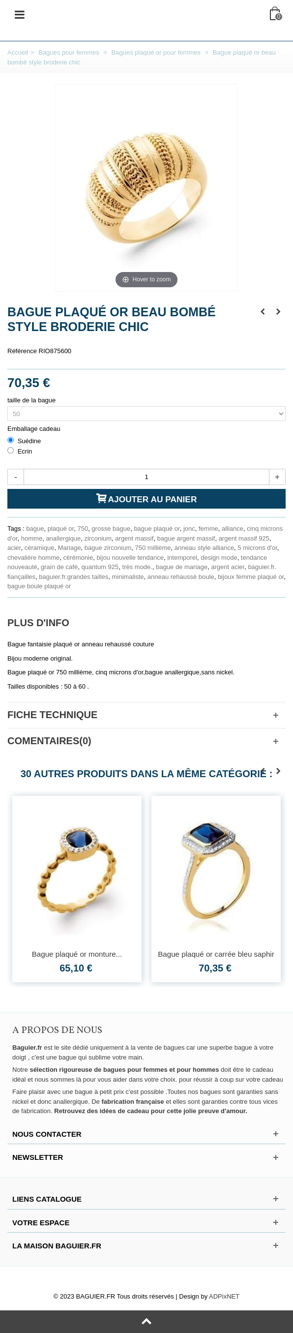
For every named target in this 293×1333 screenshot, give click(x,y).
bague (35, 528)
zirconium (98, 538)
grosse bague (110, 528)
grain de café (59, 567)
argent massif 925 (244, 538)
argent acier (227, 567)
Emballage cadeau (34, 428)
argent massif (134, 538)
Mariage (69, 547)
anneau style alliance (204, 547)
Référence (22, 351)
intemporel (182, 557)
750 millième (153, 547)
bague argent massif (186, 538)
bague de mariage (181, 567)
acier (14, 547)
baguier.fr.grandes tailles (73, 576)
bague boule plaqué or (39, 586)
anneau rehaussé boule (180, 576)
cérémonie (78, 557)
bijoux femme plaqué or (251, 576)
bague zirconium (108, 547)
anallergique (63, 538)
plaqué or (61, 528)
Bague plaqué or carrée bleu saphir (216, 954)
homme (31, 538)
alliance (232, 528)
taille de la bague (32, 400)
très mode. (137, 567)
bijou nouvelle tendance (130, 557)
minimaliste (128, 576)
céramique (40, 547)
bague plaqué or (156, 528)
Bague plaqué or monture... (77, 954)
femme (208, 528)
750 (82, 528)
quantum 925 (99, 567)
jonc (189, 528)
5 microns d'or (257, 547)
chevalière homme (33, 557)
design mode (219, 557)
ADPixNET (224, 1296)
